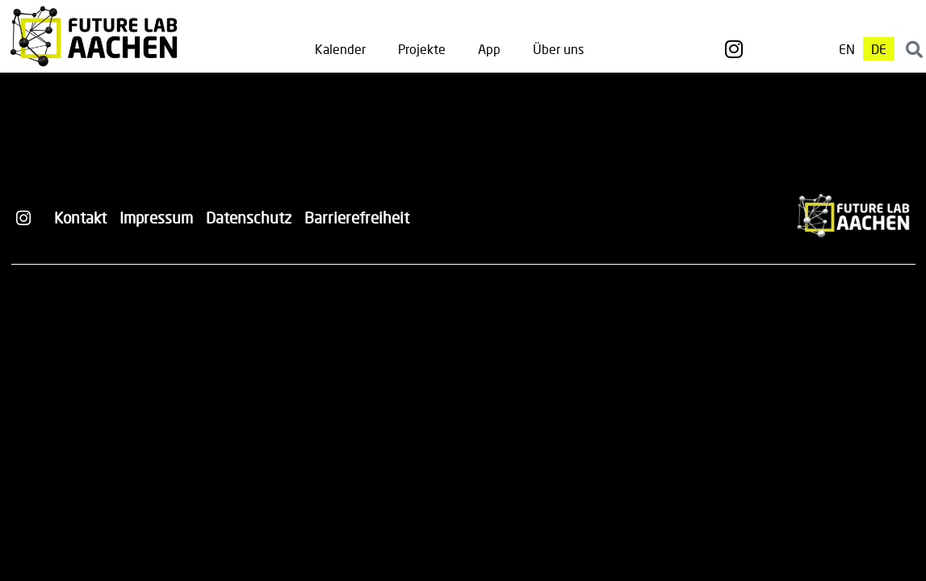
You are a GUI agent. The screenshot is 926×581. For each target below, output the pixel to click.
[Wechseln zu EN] (847, 49)
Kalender (340, 48)
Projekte (422, 48)
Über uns (558, 48)
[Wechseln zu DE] (879, 49)
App (489, 48)
